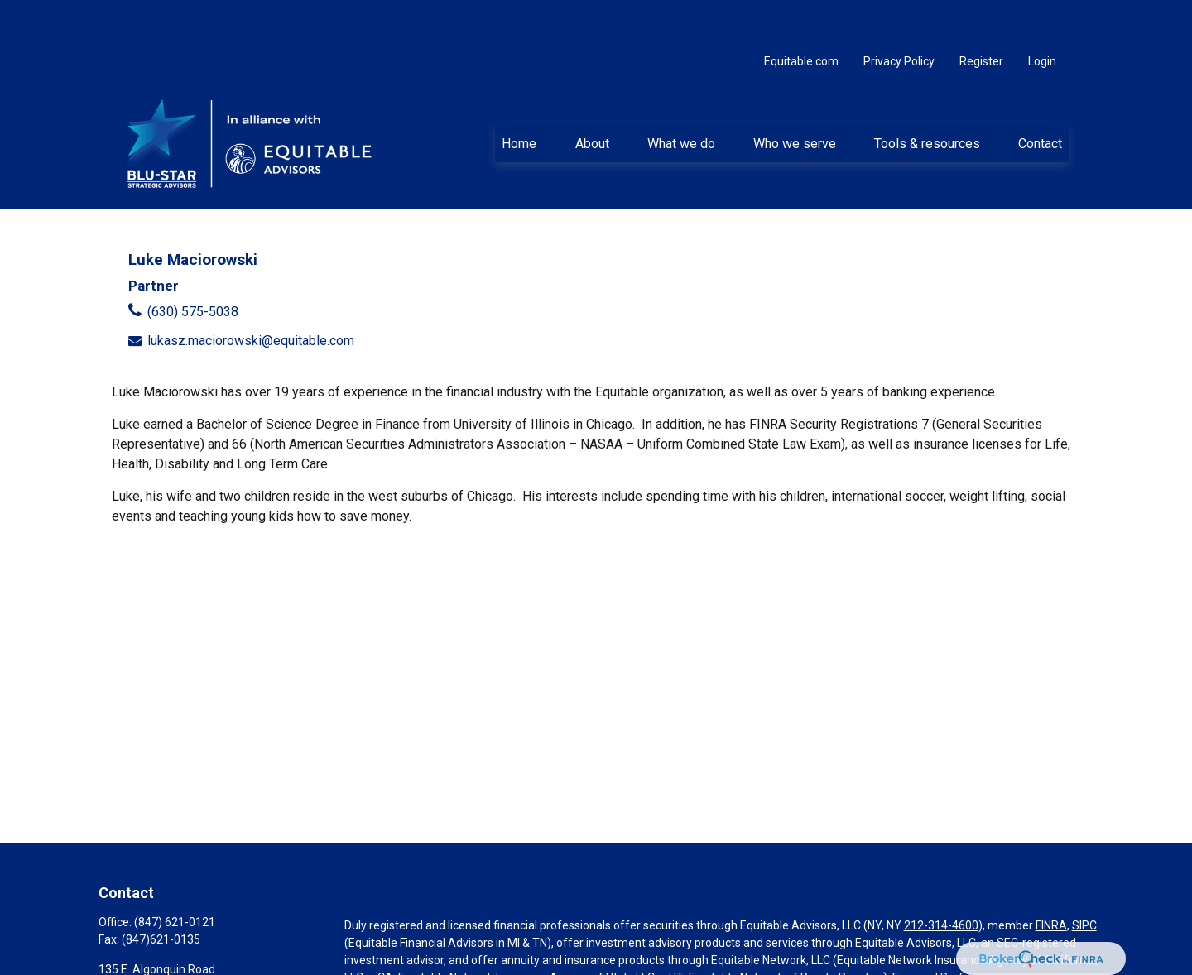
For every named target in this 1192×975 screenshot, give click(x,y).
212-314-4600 (941, 880)
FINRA (1051, 880)
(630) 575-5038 (192, 267)
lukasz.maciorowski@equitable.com (250, 296)
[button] (519, 98)
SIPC (1084, 880)
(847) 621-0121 (174, 877)
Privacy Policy (899, 16)
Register (981, 16)
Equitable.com (801, 16)
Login (1042, 16)
